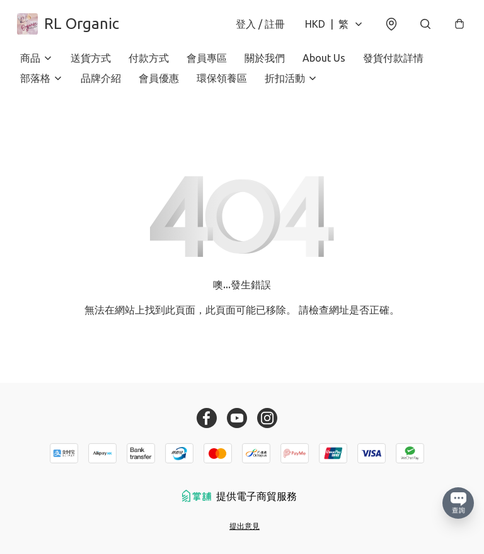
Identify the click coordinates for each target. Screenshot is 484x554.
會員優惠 (159, 83)
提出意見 (244, 526)
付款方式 (149, 63)
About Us (323, 63)
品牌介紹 (101, 83)
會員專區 (207, 63)
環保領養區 (222, 83)
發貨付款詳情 (393, 63)
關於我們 (265, 63)
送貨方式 (91, 63)
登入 (257, 26)
